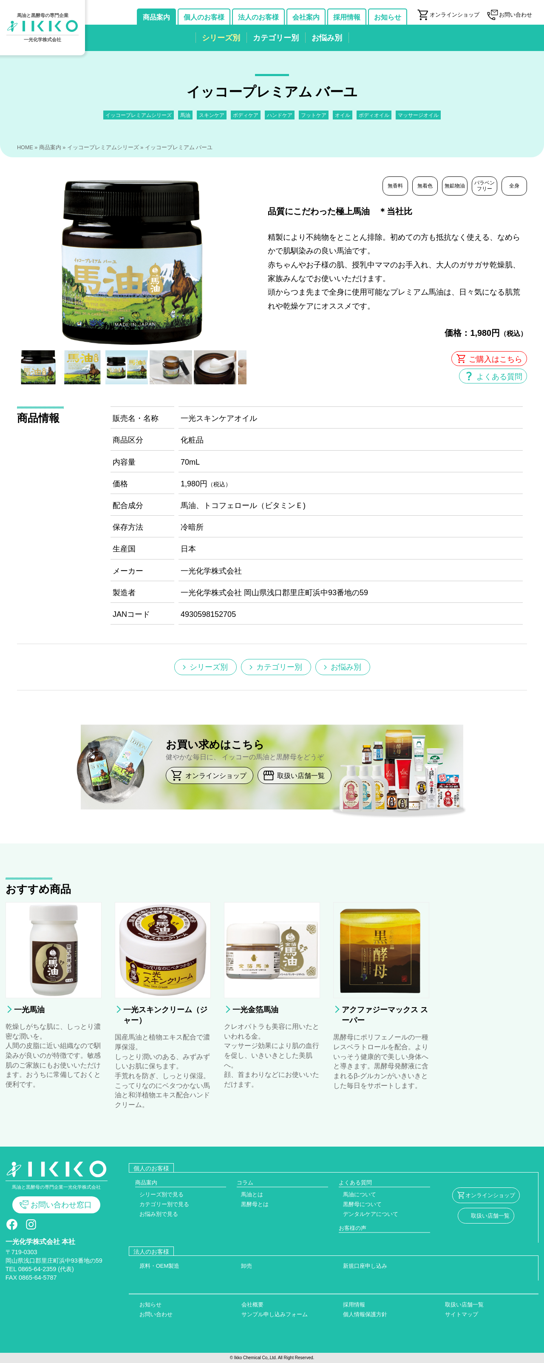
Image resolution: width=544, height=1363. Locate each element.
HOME (25, 147)
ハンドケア (279, 115)
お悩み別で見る (158, 1214)
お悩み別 (346, 667)
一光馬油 (29, 1009)
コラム (245, 1182)
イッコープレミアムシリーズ (138, 115)
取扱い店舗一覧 (301, 775)
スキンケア (211, 115)
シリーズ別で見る (161, 1194)
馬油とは (252, 1194)
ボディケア (245, 115)
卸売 (246, 1266)
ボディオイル (374, 115)
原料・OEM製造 (159, 1266)
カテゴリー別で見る (164, 1204)
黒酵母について (362, 1204)
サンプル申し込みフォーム (274, 1314)
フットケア (313, 115)
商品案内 (50, 147)
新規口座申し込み (365, 1266)
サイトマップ (461, 1314)
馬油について (359, 1194)
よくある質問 (499, 376)
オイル (342, 115)
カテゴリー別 (279, 667)
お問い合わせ (156, 1314)
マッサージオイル (418, 115)
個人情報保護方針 (365, 1314)
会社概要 (252, 1304)
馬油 (185, 115)
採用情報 (354, 1304)
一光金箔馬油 (255, 1009)
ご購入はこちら (495, 359)
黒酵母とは (255, 1204)
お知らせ (150, 1304)
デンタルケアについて (370, 1214)
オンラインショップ (215, 775)
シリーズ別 (209, 667)
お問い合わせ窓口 (61, 1205)
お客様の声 (352, 1228)
